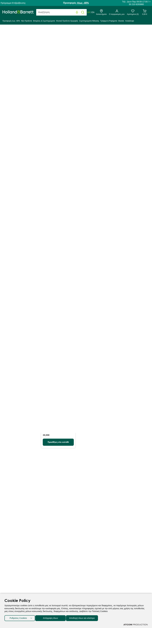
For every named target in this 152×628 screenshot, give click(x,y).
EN (92, 12)
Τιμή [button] (17, 226)
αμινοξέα (110, 49)
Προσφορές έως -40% (11, 21)
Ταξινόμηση (47, 71)
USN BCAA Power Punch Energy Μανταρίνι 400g (129, 274)
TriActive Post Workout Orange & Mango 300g (129, 197)
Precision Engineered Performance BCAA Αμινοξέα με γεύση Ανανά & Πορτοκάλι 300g (94, 277)
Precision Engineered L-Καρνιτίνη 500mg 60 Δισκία (57, 125)
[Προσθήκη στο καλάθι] (58, 146)
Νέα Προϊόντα (26, 21)
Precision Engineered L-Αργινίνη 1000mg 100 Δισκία (132, 121)
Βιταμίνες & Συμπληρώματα (44, 21)
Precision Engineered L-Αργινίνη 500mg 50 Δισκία (57, 197)
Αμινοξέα (58, 31)
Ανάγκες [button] (17, 155)
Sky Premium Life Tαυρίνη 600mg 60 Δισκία (130, 350)
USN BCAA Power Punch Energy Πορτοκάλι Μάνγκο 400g (57, 352)
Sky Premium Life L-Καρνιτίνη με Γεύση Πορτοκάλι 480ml (58, 424)
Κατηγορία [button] (17, 71)
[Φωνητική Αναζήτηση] (77, 12)
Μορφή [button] (17, 118)
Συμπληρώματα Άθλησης (89, 21)
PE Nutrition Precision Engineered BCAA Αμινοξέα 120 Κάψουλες (95, 352)
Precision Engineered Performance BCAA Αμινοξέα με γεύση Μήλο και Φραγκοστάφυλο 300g (95, 124)
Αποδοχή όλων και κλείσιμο (86, 617)
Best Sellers (62, 71)
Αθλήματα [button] (17, 189)
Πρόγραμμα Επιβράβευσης (13, 3)
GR (88, 12)
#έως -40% (83, 3)
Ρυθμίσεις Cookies (18, 617)
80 (124, 71)
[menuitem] (11, 22)
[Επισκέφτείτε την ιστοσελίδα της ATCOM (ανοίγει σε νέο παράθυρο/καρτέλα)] (136, 624)
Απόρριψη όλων (51, 617)
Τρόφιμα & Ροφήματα (108, 21)
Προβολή (115, 71)
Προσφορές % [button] (17, 97)
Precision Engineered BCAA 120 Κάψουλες (58, 274)
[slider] (5, 234)
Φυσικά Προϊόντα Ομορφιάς (67, 21)
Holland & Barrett (10, 31)
